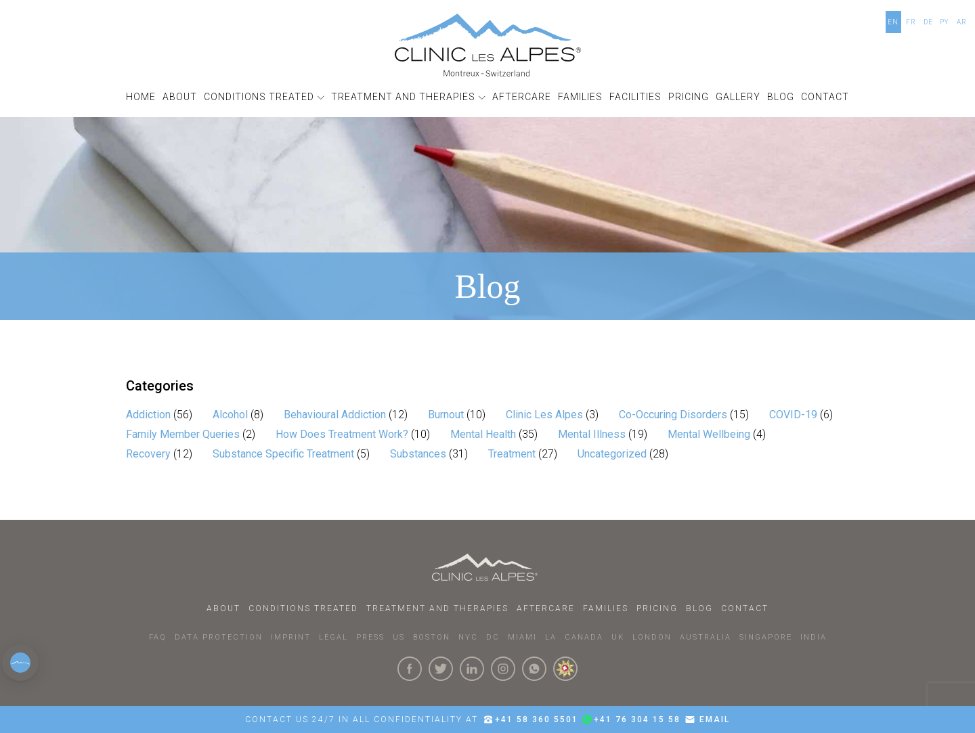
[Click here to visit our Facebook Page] (409, 669)
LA (551, 637)
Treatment (512, 453)
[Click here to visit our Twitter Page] (441, 669)
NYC (468, 637)
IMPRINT (291, 637)
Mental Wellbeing (709, 434)
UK (617, 637)
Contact (744, 608)
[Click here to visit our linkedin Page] (472, 669)
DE (928, 22)
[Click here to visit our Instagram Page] (503, 669)
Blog (699, 608)
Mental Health (483, 434)
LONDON (652, 637)
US (399, 637)
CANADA (584, 637)
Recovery (148, 453)
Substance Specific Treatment (283, 453)
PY (944, 22)
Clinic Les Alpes (544, 414)
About (223, 608)
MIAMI (522, 637)
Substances (418, 453)
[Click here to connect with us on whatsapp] (534, 669)
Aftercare (546, 608)
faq (158, 637)
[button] (264, 97)
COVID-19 (793, 414)
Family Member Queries (183, 434)
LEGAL (333, 637)
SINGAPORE (765, 637)
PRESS (370, 637)
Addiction (148, 414)
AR (962, 22)
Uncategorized (612, 453)
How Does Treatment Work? (342, 434)
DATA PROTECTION (219, 637)
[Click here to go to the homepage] (488, 45)
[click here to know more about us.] (565, 669)
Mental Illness (592, 434)
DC (493, 637)
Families (605, 608)
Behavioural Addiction (335, 414)
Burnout (446, 414)
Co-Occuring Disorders (673, 414)
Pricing (657, 608)
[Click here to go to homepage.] (487, 567)
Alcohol (230, 414)
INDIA (813, 637)
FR (911, 22)
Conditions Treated (303, 608)
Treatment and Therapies (437, 608)
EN (893, 22)
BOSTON (431, 637)
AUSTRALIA (705, 637)
